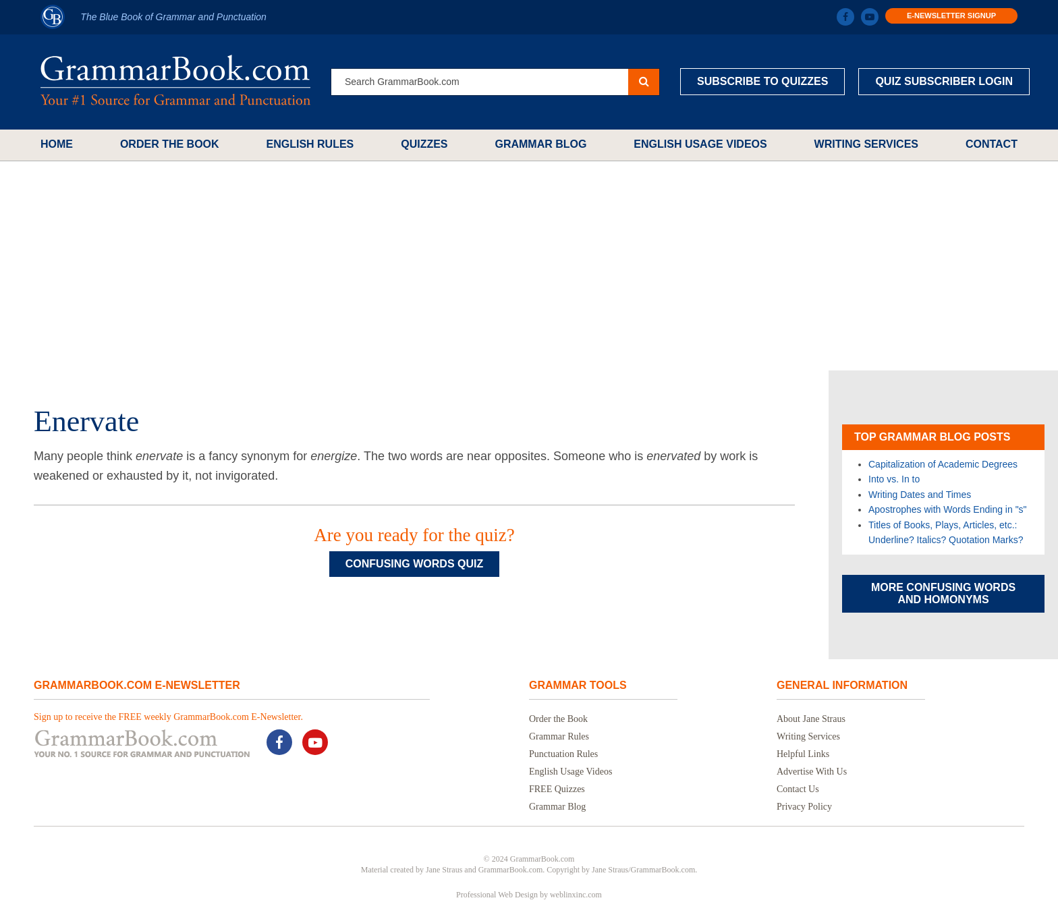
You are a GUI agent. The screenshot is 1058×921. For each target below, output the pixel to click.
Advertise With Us (812, 771)
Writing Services (866, 144)
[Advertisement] (529, 265)
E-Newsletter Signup (951, 15)
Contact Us (798, 789)
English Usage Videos (700, 144)
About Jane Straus (811, 719)
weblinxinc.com (576, 894)
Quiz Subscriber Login (944, 81)
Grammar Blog (540, 144)
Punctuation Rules (563, 754)
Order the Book (169, 144)
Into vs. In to (894, 479)
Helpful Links (803, 754)
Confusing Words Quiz (414, 563)
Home (56, 144)
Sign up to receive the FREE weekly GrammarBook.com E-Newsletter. (168, 717)
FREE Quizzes (557, 789)
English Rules (310, 144)
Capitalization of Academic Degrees (943, 464)
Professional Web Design (497, 894)
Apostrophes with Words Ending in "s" (947, 509)
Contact (992, 144)
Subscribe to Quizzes (762, 81)
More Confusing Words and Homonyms (943, 593)
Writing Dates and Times (919, 494)
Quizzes (424, 144)
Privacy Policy (804, 807)
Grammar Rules (559, 736)
